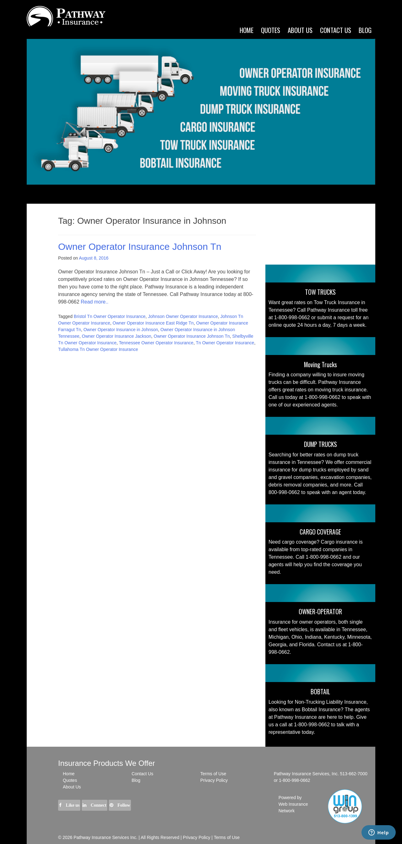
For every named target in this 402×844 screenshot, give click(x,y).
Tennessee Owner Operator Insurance (156, 342)
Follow (120, 805)
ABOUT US (300, 30)
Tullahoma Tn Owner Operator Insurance (98, 349)
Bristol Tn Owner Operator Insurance (110, 316)
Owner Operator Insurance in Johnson (121, 329)
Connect (94, 805)
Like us (69, 805)
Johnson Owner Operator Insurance (183, 316)
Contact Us (142, 773)
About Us (72, 786)
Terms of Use (213, 773)
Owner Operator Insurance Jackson (116, 336)
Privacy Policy (214, 780)
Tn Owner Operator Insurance (225, 342)
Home (246, 30)
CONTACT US (335, 30)
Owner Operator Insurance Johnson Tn (139, 246)
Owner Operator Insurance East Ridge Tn (153, 322)
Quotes (270, 30)
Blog (365, 30)
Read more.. (94, 301)
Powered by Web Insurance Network (293, 804)
